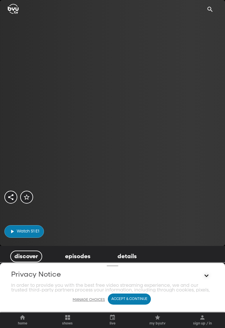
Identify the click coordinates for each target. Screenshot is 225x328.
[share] (10, 197)
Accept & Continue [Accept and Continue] (129, 314)
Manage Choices (89, 315)
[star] (26, 197)
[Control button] (206, 300)
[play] (24, 231)
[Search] (210, 9)
